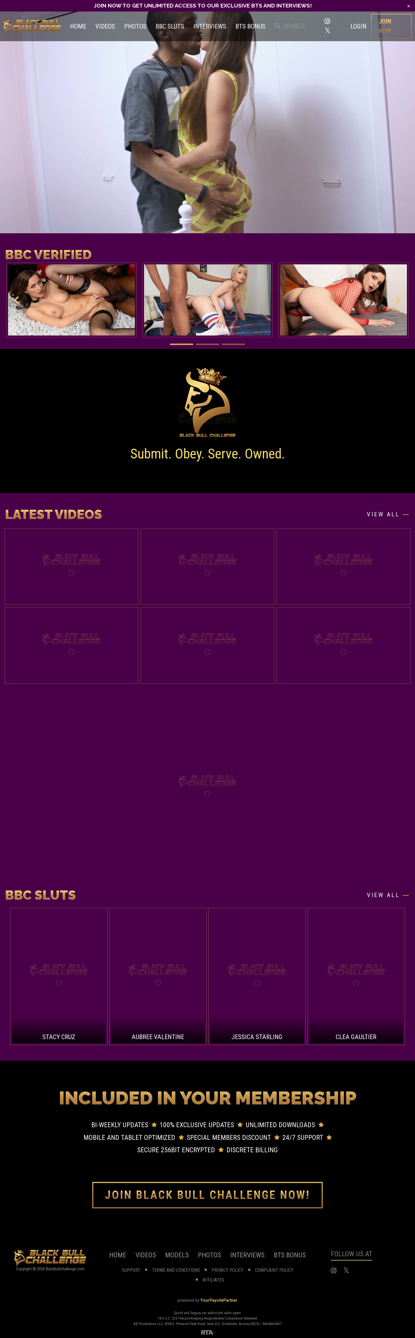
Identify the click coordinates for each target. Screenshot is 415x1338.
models (177, 1255)
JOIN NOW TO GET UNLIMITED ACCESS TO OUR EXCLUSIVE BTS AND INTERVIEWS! (203, 5)
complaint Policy (274, 1270)
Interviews (247, 1255)
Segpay (196, 1313)
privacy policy (228, 1270)
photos (209, 1255)
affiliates (213, 1280)
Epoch (179, 1313)
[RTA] (207, 1331)
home (117, 1255)
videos (145, 1255)
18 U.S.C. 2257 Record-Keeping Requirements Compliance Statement (207, 1318)
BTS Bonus (290, 1255)
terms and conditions (176, 1270)
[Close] (408, 6)
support (131, 1270)
